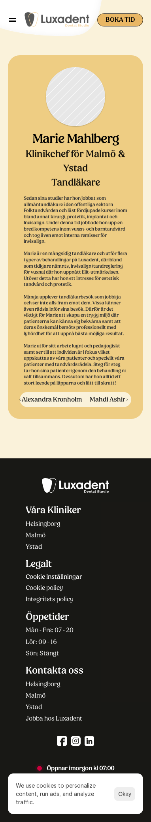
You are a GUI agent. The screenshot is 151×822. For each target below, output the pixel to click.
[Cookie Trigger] (54, 577)
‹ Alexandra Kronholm (50, 399)
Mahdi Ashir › (109, 399)
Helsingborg (43, 524)
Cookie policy (44, 588)
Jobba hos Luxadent (54, 718)
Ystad (34, 546)
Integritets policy (50, 599)
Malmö (35, 535)
